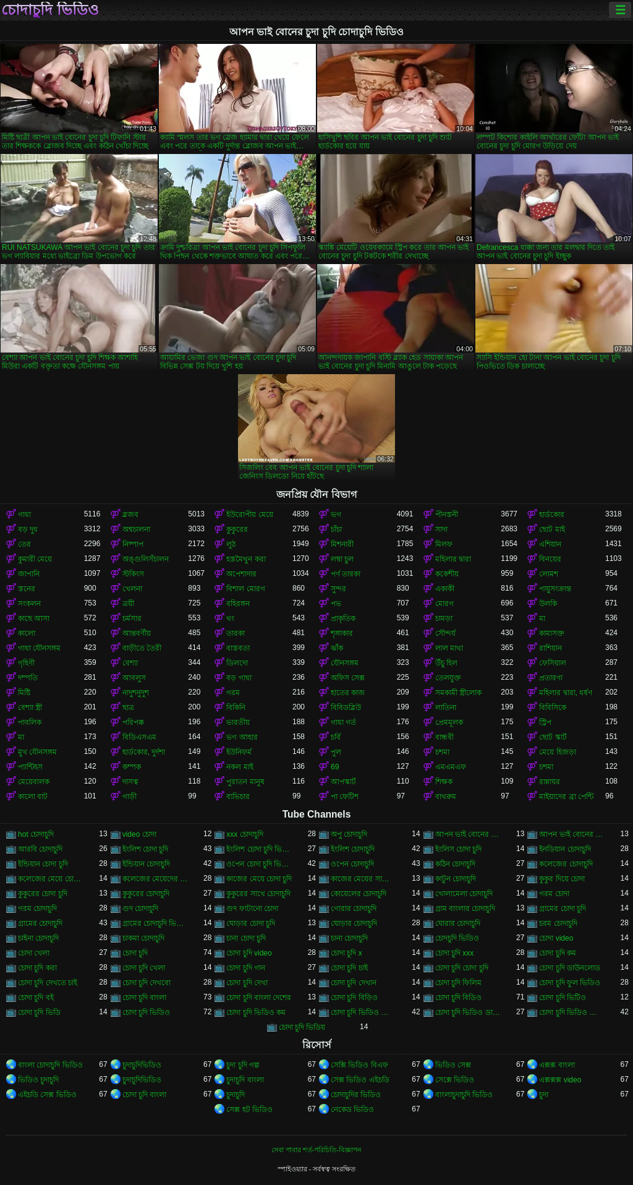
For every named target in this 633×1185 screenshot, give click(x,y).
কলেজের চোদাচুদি (565, 864)
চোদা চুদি (135, 953)
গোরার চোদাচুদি (353, 908)
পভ (336, 603)
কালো (26, 633)
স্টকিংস (133, 574)
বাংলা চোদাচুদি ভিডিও (50, 1065)
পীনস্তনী (446, 514)
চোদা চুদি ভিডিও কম (256, 1012)
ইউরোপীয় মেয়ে (249, 514)
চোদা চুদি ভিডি (39, 1012)
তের (24, 544)
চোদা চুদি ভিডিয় (302, 1027)
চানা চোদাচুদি (349, 938)
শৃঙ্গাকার (342, 633)
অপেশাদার (241, 574)
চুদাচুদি (235, 1094)
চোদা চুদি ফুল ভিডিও (569, 982)
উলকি (548, 603)
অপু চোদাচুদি (349, 834)
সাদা (441, 529)
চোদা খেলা (33, 953)
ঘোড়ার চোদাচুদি (354, 923)
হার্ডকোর (551, 514)
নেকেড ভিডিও (352, 1109)
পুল (336, 752)
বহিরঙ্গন (238, 603)
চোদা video (556, 938)
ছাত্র (128, 707)
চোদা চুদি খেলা (144, 968)
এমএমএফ (450, 767)
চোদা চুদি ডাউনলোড (569, 968)
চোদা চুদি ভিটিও (562, 997)
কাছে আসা (33, 618)
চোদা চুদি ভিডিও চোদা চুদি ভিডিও (364, 1012)
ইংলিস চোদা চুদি (458, 849)
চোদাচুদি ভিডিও (50, 10)
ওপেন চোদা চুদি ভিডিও (259, 864)
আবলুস (134, 678)
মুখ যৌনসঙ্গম (37, 752)
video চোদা (139, 834)
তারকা (235, 633)
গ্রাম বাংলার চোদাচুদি (465, 908)
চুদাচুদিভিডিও (141, 1065)
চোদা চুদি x (346, 953)
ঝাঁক (337, 648)
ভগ (336, 514)
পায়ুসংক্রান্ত (555, 588)
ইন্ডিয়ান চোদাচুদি (146, 864)
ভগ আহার (241, 737)
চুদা (543, 1094)
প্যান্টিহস (30, 767)
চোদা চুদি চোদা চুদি (461, 968)
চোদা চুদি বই (36, 997)
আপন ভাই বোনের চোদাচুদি (572, 834)
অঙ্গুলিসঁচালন (145, 559)
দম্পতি (28, 678)
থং (230, 618)
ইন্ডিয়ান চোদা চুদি (43, 864)
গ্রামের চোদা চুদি (562, 908)
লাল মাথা (449, 648)
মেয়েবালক (33, 781)
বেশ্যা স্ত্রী (30, 707)
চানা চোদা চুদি (246, 938)
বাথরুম (445, 796)
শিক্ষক (443, 781)
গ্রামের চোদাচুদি (40, 923)
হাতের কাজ (348, 692)
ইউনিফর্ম (239, 752)
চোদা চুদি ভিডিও (146, 1012)
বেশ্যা (130, 663)
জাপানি (29, 574)
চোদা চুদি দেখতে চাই (47, 982)
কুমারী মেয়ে (35, 559)
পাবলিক (29, 722)
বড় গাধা (238, 678)
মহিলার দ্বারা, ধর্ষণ (565, 692)
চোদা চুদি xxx (454, 953)
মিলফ (443, 544)
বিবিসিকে (552, 707)
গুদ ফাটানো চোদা (252, 908)
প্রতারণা (551, 678)
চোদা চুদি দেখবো (146, 982)
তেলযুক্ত (448, 678)
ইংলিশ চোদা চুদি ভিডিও (259, 849)
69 (335, 767)
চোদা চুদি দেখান (353, 982)
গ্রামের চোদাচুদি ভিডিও (155, 923)
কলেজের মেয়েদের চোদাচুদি (155, 879)
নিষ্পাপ (132, 544)
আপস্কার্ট (343, 781)
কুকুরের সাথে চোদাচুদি (258, 893)
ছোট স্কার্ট (552, 737)
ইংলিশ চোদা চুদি (145, 849)
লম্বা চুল (342, 559)
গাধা (24, 514)
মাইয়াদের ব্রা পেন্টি (566, 796)
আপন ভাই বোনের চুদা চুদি (468, 834)
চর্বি (336, 737)
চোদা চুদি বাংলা (144, 997)
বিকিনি (235, 707)
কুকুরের (237, 529)
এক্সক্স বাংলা (556, 1065)
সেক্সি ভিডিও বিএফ (359, 1065)
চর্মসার (132, 618)
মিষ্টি (24, 692)
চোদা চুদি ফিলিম (458, 982)
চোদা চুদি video (248, 953)
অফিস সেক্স (348, 678)
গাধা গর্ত (343, 722)
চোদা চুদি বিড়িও (354, 997)
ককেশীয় (447, 574)
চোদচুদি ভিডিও (457, 938)
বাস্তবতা (238, 648)
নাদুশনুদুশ (135, 692)
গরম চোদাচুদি (37, 908)
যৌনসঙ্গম (345, 663)
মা (542, 618)
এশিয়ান (550, 544)
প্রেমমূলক (449, 722)
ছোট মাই (551, 529)
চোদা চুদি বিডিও (458, 997)
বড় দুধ (28, 529)
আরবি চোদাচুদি (40, 849)
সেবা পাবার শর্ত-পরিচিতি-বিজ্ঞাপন (316, 1149)
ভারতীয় (238, 722)
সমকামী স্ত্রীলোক (458, 692)
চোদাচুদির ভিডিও (356, 1094)
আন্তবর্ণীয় (136, 633)
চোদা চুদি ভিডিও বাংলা (572, 1012)
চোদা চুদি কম (557, 953)
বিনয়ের (550, 559)
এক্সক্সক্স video (560, 1080)
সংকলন (29, 603)
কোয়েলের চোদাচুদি (358, 893)
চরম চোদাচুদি (558, 923)
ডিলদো (237, 663)
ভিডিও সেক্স (453, 1065)
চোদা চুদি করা (37, 968)
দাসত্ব (130, 781)
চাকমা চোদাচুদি (143, 938)
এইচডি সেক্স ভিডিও (47, 1094)
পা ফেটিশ (345, 796)
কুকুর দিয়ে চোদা (562, 879)
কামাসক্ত (551, 633)
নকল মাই (239, 767)
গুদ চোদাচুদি (140, 908)
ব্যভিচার (238, 796)
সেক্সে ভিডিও (454, 1080)
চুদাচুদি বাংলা (244, 1080)
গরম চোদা (554, 893)
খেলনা (132, 588)
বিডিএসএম (139, 737)
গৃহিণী (26, 663)
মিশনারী (342, 544)
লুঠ (231, 544)
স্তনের (26, 588)
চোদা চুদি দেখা (247, 982)
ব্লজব (130, 514)
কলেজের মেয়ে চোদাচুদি (51, 879)
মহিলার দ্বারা (453, 559)
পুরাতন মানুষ (245, 781)
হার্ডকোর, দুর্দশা (144, 752)
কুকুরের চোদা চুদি (42, 893)
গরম (233, 692)
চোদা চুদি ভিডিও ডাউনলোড (468, 1012)
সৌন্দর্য (445, 633)
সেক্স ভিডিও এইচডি (360, 1080)
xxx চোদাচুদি (244, 834)
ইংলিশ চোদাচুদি (353, 849)
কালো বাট (33, 796)
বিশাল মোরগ (245, 588)
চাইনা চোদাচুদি (38, 938)
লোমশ (548, 574)
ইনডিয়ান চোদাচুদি (564, 849)
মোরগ (444, 603)
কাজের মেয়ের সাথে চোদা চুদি (364, 879)
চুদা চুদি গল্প (243, 1065)
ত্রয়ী (128, 603)
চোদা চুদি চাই (349, 968)
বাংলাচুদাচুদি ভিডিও (464, 1094)
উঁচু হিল (446, 663)
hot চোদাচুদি (36, 834)
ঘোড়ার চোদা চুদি (250, 923)
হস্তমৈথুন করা (245, 559)
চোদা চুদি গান (245, 968)
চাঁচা (336, 529)
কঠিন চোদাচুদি (455, 864)
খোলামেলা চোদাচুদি (464, 893)
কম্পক (131, 767)
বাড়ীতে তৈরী (141, 648)
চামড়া (443, 618)
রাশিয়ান (550, 648)
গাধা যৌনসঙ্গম (39, 648)
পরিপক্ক (133, 722)
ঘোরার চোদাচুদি (457, 923)
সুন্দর (338, 588)
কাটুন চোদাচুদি (455, 879)
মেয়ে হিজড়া (557, 752)
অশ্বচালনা (136, 529)
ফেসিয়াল (552, 663)
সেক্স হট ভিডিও (249, 1109)
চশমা (442, 752)
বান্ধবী (444, 737)
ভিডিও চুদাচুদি (38, 1080)
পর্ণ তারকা (345, 574)
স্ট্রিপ (545, 722)
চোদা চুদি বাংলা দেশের (258, 997)
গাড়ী (129, 796)
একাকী (444, 588)
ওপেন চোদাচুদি (352, 864)
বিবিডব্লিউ (346, 707)
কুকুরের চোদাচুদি (145, 893)
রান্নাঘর (549, 781)
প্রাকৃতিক (343, 618)
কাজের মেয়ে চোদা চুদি (259, 879)
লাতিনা (445, 707)
